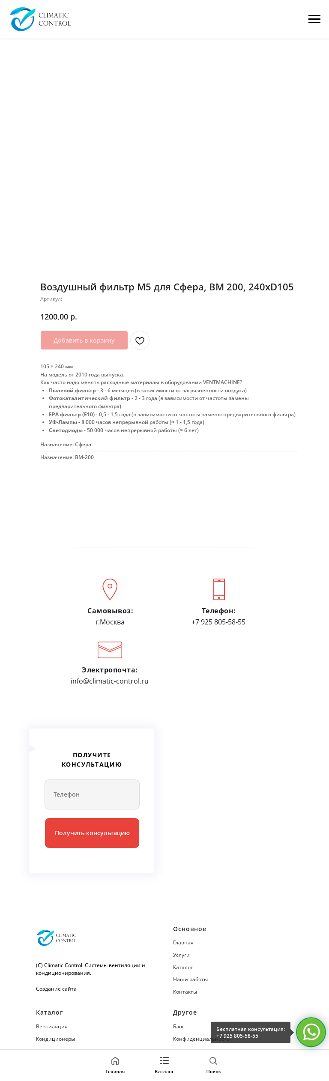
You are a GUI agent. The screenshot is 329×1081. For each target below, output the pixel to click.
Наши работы (190, 979)
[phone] (92, 794)
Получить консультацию (92, 833)
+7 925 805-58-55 (237, 1035)
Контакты (185, 991)
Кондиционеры (55, 1038)
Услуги (181, 955)
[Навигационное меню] (314, 19)
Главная (183, 942)
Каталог (183, 967)
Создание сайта (56, 988)
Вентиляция (52, 1026)
